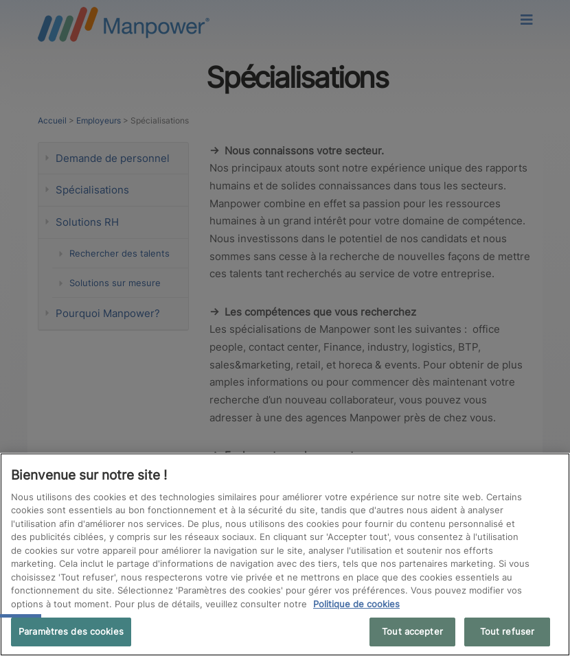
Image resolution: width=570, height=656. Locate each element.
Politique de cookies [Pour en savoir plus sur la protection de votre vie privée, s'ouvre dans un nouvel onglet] (356, 603)
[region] (285, 554)
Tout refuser (507, 631)
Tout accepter (412, 631)
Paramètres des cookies (71, 631)
